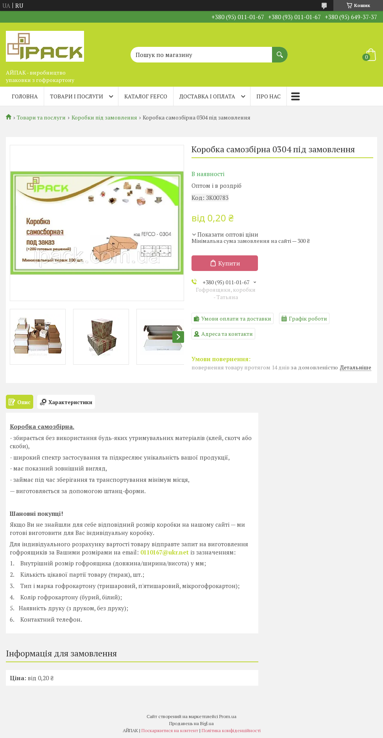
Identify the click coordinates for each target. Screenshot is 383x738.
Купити (229, 263)
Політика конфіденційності (231, 730)
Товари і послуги (76, 96)
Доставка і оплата (207, 96)
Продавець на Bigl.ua (191, 723)
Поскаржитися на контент (169, 730)
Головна (25, 96)
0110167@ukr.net (164, 552)
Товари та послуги (41, 117)
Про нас (268, 96)
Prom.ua (227, 716)
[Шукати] (280, 51)
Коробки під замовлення (104, 117)
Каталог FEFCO (145, 96)
